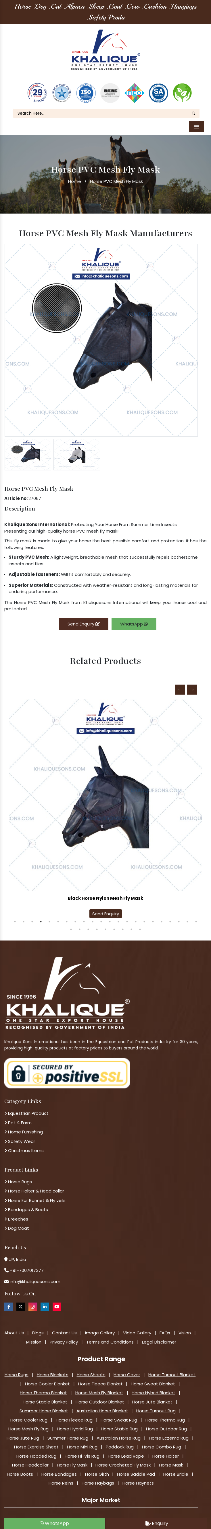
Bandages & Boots (26, 1203)
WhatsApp (134, 618)
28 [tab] (114, 923)
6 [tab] (58, 915)
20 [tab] (179, 915)
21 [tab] (187, 915)
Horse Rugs (18, 1176)
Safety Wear (19, 1135)
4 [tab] (41, 915)
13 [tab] (118, 915)
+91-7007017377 (27, 1264)
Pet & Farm (18, 1117)
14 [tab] (127, 915)
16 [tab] (144, 915)
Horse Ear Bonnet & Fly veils (35, 1194)
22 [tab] (196, 915)
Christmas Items (24, 1144)
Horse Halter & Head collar (34, 1185)
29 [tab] (123, 923)
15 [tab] (136, 915)
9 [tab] (84, 915)
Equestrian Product (26, 1107)
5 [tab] (49, 915)
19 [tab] (170, 915)
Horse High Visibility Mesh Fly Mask (105, 892)
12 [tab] (110, 915)
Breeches (16, 1213)
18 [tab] (161, 915)
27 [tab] (105, 923)
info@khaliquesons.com (34, 1275)
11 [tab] (101, 915)
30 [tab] (131, 923)
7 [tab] (67, 915)
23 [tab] (71, 923)
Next (192, 684)
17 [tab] (153, 915)
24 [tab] (80, 923)
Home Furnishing (23, 1126)
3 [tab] (32, 915)
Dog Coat (16, 1222)
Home (74, 175)
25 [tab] (88, 923)
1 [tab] (15, 915)
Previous (180, 684)
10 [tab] (92, 915)
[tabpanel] (105, 804)
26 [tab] (97, 923)
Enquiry (156, 1523)
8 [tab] (75, 915)
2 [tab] (23, 915)
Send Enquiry (84, 618)
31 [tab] (140, 923)
